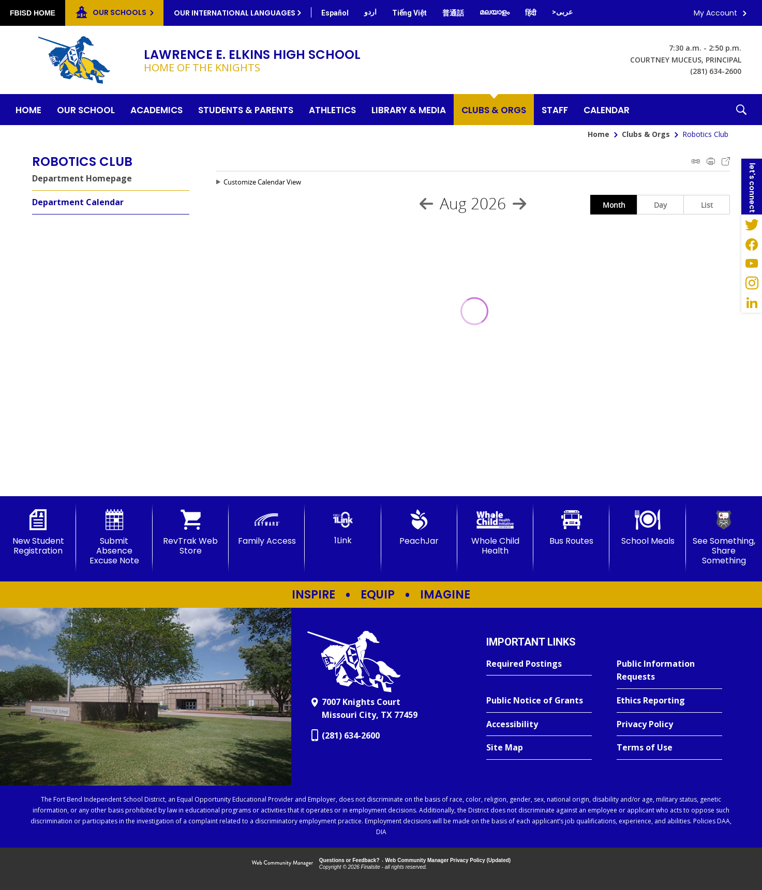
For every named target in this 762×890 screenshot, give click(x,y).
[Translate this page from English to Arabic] (562, 12)
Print (711, 161)
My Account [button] (715, 13)
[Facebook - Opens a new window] (751, 244)
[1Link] (343, 527)
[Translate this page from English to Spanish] (335, 13)
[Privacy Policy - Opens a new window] (669, 724)
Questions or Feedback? (349, 860)
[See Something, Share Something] (724, 538)
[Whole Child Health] (495, 532)
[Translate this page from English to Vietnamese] (409, 13)
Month (614, 205)
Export (726, 161)
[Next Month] (519, 203)
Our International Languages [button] (234, 13)
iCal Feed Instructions (696, 161)
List (707, 205)
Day (660, 205)
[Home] (28, 109)
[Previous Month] (426, 203)
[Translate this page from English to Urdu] (370, 12)
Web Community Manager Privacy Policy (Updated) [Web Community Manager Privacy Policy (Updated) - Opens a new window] (448, 860)
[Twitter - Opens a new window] (751, 224)
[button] (741, 109)
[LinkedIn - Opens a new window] (751, 303)
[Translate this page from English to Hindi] (531, 13)
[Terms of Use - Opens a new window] (669, 748)
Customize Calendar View (262, 182)
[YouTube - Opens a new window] (751, 263)
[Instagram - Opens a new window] (751, 283)
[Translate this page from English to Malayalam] (494, 12)
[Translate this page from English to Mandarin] (453, 13)
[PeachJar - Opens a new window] (419, 528)
